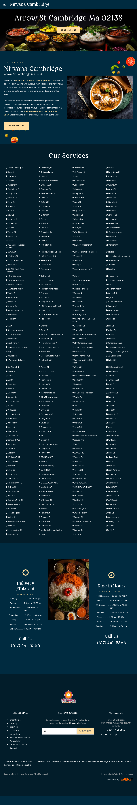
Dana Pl (76, 405)
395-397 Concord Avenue (51, 334)
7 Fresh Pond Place (82, 288)
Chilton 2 (110, 167)
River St (110, 405)
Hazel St (10, 388)
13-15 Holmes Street (49, 314)
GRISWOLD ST (79, 474)
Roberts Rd (45, 525)
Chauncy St (111, 185)
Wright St (11, 293)
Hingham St (12, 431)
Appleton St (112, 392)
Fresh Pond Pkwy (47, 474)
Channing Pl (111, 306)
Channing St (112, 371)
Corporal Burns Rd (14, 260)
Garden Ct (78, 517)
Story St (77, 534)
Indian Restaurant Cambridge (95, 761)
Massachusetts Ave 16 (50, 355)
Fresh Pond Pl (12, 343)
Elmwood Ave (112, 310)
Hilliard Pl (77, 414)
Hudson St (44, 384)
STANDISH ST (46, 457)
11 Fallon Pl (111, 252)
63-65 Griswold (46, 280)
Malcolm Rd (45, 264)
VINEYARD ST (12, 478)
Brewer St (78, 256)
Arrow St (43, 293)
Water (109, 427)
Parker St (110, 410)
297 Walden (45, 284)
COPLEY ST (78, 461)
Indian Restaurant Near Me (47, 761)
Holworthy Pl (112, 414)
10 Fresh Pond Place (48, 288)
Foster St (44, 367)
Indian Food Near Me (71, 761)
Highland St (12, 236)
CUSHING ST (45, 470)
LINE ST (110, 461)
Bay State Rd (79, 210)
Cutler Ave (11, 223)
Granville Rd (45, 206)
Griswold (44, 325)
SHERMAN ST (112, 491)
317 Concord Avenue (82, 343)
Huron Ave (111, 180)
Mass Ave (77, 189)
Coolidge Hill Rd (13, 334)
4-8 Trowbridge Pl (81, 280)
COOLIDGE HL (112, 474)
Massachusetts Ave (115, 347)
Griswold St (78, 197)
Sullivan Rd (78, 418)
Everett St (78, 448)
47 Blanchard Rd (47, 392)
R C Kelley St (45, 245)
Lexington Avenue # (82, 269)
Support (13, 748)
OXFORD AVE (45, 478)
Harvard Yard (79, 310)
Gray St (10, 405)
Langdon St (12, 193)
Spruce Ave (78, 440)
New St (10, 215)
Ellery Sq (110, 269)
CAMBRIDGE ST (46, 504)
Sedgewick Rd (46, 301)
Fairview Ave (112, 223)
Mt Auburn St (79, 172)
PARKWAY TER (79, 478)
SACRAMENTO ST (14, 500)
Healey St (111, 465)
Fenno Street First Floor (84, 347)
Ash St (9, 380)
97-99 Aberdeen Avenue (84, 334)
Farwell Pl (11, 227)
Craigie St (78, 530)
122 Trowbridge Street (50, 306)
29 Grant (110, 264)
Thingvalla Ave (46, 172)
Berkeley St (11, 264)
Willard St (77, 367)
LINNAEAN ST (12, 491)
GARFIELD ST (45, 500)
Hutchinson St (113, 314)
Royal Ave (11, 384)
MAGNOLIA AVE (13, 504)
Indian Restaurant (12, 761)
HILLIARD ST (79, 495)
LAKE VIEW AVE (80, 482)
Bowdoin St (11, 525)
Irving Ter (110, 401)
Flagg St (110, 397)
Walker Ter (111, 330)
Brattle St (77, 330)
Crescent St (45, 375)
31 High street (13, 414)
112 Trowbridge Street (50, 252)
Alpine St (10, 206)
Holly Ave (77, 240)
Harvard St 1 (45, 351)
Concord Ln (78, 293)
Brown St (44, 223)
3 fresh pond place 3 (16, 360)
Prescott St (78, 401)
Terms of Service (127, 774)
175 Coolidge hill (113, 355)
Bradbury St (45, 431)
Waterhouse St (80, 512)
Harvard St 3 (79, 351)
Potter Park (44, 318)
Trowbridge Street (15, 280)
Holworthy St (45, 167)
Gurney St (11, 252)
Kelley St (77, 264)
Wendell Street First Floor (18, 347)
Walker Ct (11, 232)
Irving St (77, 202)
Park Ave (110, 422)
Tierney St (111, 375)
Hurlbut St (111, 360)
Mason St (44, 297)
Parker (42, 219)
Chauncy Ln (45, 427)
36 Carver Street (114, 301)
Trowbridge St (80, 508)
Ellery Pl (77, 276)
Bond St (10, 172)
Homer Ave (44, 521)
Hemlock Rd (45, 380)
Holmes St (111, 236)
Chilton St (11, 176)
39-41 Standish (13, 276)
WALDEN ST (78, 465)
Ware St (110, 525)
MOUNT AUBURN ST (82, 487)
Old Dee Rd (78, 167)
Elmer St (10, 202)
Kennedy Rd (78, 306)
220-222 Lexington (115, 280)
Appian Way (12, 461)
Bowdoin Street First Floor (85, 435)
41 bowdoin (45, 236)
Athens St (11, 392)
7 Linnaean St (112, 380)
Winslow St (11, 314)
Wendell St (111, 215)
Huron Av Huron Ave (48, 444)
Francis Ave (45, 269)
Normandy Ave (13, 440)
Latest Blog (15, 734)
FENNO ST (78, 491)
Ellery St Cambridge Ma (117, 351)
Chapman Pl (78, 371)
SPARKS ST (111, 487)
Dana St (43, 197)
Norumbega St (113, 172)
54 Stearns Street (14, 288)
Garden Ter (78, 223)
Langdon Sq (45, 418)
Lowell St (10, 371)
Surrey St (44, 330)
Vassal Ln (110, 318)
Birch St (77, 236)
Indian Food (28, 761)
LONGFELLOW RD (14, 482)
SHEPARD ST (45, 495)
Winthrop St (78, 284)
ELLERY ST (78, 504)
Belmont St (11, 338)
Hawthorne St (112, 508)
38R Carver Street (114, 367)
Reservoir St (45, 260)
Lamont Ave (45, 388)
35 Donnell (44, 276)
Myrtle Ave (111, 440)
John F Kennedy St (81, 355)
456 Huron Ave (46, 371)
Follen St (110, 452)
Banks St (10, 465)
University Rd (112, 435)
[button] (68, 30)
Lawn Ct (10, 240)
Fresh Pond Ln (113, 470)
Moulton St (11, 418)
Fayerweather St (47, 193)
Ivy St (9, 325)
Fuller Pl (43, 176)
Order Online (15, 720)
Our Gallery (14, 730)
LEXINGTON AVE (113, 478)
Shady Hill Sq (45, 338)
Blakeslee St (79, 325)
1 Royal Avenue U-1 (48, 343)
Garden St (78, 215)
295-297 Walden (14, 284)
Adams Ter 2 (112, 457)
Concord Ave (45, 189)
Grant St (10, 210)
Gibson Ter (45, 310)
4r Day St (77, 422)
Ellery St (77, 206)
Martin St (10, 427)
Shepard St (11, 185)
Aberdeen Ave (46, 491)
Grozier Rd (111, 293)
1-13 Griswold (79, 338)
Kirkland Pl (78, 470)
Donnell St (111, 338)
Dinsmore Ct (112, 245)
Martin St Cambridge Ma (50, 530)
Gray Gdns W (12, 401)
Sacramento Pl (46, 414)
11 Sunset (11, 410)
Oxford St (44, 202)
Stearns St (111, 431)
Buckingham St (113, 227)
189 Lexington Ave (14, 330)
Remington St (112, 521)
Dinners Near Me (23, 765)
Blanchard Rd (79, 431)
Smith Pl (110, 530)
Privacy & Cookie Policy (109, 774)
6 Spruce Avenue (114, 232)
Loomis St (11, 318)
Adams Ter (78, 457)
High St (110, 297)
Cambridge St (13, 189)
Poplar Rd (77, 397)
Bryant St (44, 410)
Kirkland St (111, 418)
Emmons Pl (78, 388)
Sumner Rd (11, 397)
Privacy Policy (15, 741)
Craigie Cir (44, 448)
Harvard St (111, 193)
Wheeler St (111, 176)
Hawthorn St (12, 534)
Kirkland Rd (11, 306)
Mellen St (77, 410)
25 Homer (44, 405)
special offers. (78, 723)
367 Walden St (46, 401)
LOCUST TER (79, 452)
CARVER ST (78, 500)
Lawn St (77, 176)
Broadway (111, 504)
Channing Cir (45, 232)
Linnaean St (45, 185)
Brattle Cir (11, 301)
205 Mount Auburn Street (84, 252)
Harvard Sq (111, 206)
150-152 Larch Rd (47, 256)
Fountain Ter (79, 180)
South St (110, 384)
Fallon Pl (10, 375)
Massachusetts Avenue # (118, 256)
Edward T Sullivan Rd (82, 521)
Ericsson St (111, 240)
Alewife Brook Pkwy (48, 180)
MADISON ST (45, 487)
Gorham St (78, 380)
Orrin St (110, 512)
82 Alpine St (12, 256)
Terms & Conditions (18, 744)
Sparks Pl (77, 297)
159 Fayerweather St (82, 245)
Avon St (110, 334)
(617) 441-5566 (116, 729)
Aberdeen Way (46, 465)
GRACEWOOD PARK (48, 482)
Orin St (76, 444)
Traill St (10, 180)
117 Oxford (78, 301)
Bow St (109, 284)
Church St (78, 260)
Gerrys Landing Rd (15, 167)
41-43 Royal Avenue (48, 397)
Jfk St (42, 435)
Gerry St (77, 227)
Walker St (11, 495)
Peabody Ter (112, 276)
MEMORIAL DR (112, 495)
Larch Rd (77, 427)
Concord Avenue (114, 343)
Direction (14, 727)
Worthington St (80, 232)
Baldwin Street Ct (14, 310)
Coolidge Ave (79, 314)
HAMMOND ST (13, 457)
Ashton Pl (111, 444)
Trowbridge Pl (13, 512)
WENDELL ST (112, 500)
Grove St (43, 227)
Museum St (111, 219)
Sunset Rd (11, 355)
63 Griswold (12, 297)
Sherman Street (113, 288)
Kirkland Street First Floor (84, 375)
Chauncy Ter (12, 435)
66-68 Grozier (113, 260)
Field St (110, 325)
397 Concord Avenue (49, 347)
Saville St (44, 422)
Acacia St (77, 384)
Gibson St (44, 440)
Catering (13, 723)
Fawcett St (44, 452)
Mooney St (111, 448)
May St (9, 351)
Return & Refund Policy (20, 737)
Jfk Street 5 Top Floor (83, 392)
